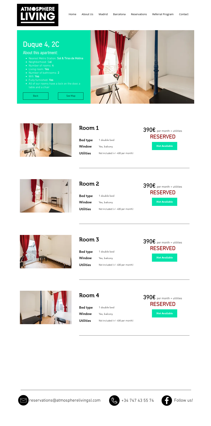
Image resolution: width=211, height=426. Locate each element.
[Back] (35, 96)
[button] (142, 67)
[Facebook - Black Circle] (167, 400)
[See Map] (70, 96)
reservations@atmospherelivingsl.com (64, 400)
